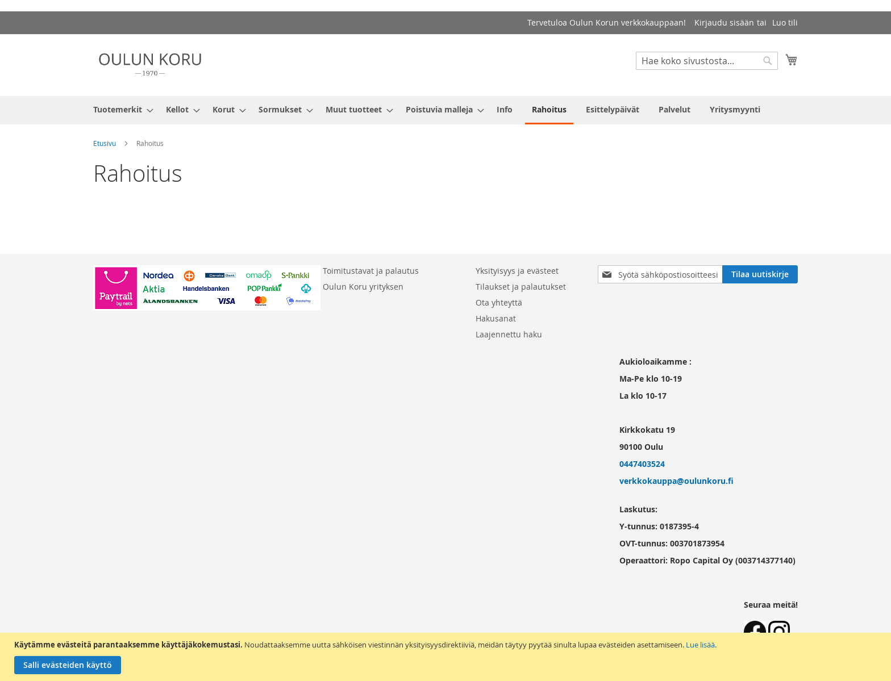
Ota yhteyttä (499, 302)
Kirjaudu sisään (724, 22)
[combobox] (707, 61)
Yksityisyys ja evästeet (517, 270)
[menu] (445, 110)
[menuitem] (119, 109)
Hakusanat (496, 318)
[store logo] (150, 64)
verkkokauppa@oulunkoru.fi (676, 480)
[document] (447, 657)
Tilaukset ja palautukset (521, 286)
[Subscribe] (760, 274)
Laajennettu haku (509, 334)
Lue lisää (700, 645)
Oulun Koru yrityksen (363, 286)
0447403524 (642, 463)
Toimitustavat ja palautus (371, 270)
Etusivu (104, 143)
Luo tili (785, 22)
